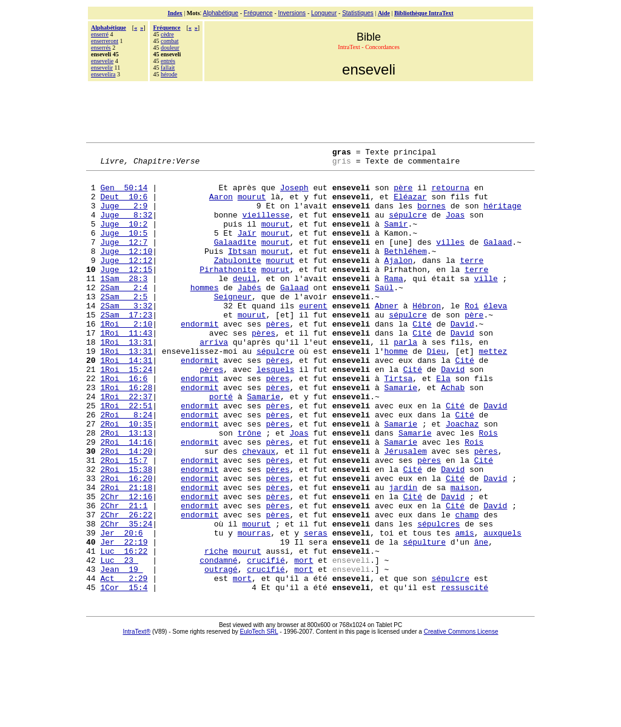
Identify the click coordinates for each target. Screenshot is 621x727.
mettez (492, 390)
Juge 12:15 (126, 292)
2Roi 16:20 (126, 543)
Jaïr (247, 249)
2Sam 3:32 (126, 336)
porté (221, 445)
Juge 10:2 (123, 238)
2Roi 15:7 (123, 521)
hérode (169, 74)
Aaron (221, 205)
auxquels (502, 608)
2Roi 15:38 (126, 532)
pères (277, 358)
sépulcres (438, 598)
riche (216, 630)
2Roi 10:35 (126, 478)
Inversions (292, 13)
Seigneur (233, 325)
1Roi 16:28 (126, 434)
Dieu (436, 390)
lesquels (275, 412)
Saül (384, 314)
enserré (100, 34)
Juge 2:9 (123, 216)
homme (396, 390)
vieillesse (265, 227)
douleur (170, 47)
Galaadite (235, 259)
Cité (421, 358)
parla (405, 379)
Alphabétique (220, 13)
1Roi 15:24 (126, 412)
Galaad (497, 259)
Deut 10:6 (123, 205)
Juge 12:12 (126, 281)
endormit (199, 358)
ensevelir (102, 67)
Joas (455, 227)
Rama (393, 303)
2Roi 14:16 (126, 499)
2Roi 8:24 (126, 467)
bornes (431, 216)
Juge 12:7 (123, 259)
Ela (443, 423)
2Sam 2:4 (123, 314)
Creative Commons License (461, 718)
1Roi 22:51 (126, 456)
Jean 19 (121, 652)
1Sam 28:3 (123, 303)
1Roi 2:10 (126, 358)
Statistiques (358, 13)
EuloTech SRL (259, 718)
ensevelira (103, 74)
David (462, 358)
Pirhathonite (228, 292)
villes (450, 259)
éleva (495, 336)
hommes (204, 314)
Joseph (294, 194)
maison (465, 554)
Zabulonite (237, 281)
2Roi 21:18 (126, 554)
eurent (313, 336)
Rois (488, 488)
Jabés (249, 314)
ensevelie (102, 61)
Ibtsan (242, 270)
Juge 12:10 (126, 270)
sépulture (424, 619)
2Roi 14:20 (126, 510)
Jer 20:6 (121, 608)
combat (169, 41)
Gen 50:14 (123, 194)
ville (486, 303)
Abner (386, 336)
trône (249, 488)
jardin (403, 554)
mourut (252, 205)
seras (315, 608)
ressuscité (464, 674)
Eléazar (410, 205)
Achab (453, 434)
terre (471, 281)
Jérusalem (405, 510)
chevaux (258, 510)
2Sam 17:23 (126, 347)
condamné (218, 641)
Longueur (324, 13)
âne (481, 619)
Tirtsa (398, 423)
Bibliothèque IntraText (424, 13)
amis (464, 608)
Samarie (400, 434)
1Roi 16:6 (123, 423)
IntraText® (137, 718)
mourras (254, 608)
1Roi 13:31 (126, 379)
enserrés (101, 47)
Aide (384, 13)
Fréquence (258, 13)
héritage (502, 216)
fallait (168, 67)
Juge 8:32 (126, 227)
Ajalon (398, 281)
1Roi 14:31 (126, 401)
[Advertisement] (310, 110)
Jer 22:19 (123, 619)
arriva (214, 379)
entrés (168, 61)
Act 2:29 (123, 663)
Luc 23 (119, 641)
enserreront (104, 41)
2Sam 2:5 (123, 325)
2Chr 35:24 (126, 598)
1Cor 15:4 (123, 674)
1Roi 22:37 (126, 445)
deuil (245, 303)
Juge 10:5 (123, 249)
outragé (221, 652)
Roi (471, 336)
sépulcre (407, 227)
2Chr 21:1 (123, 576)
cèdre (167, 34)
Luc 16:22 (123, 630)
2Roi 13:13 (126, 488)
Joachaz (462, 478)
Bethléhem (405, 270)
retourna (450, 194)
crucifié (265, 641)
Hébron (426, 336)
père (403, 194)
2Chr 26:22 (126, 587)
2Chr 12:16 (126, 565)
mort (303, 641)
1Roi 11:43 (126, 369)
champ (466, 587)
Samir (396, 238)
